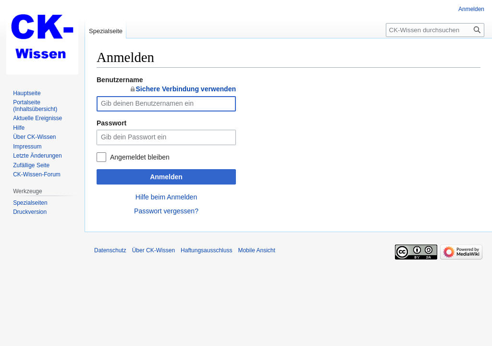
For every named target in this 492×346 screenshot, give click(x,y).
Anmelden (166, 177)
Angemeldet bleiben (140, 157)
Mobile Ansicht (256, 250)
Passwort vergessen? (166, 211)
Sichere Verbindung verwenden (185, 89)
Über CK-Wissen (153, 250)
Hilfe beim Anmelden (166, 197)
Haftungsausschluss (206, 250)
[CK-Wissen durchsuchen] (435, 30)
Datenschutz (110, 250)
